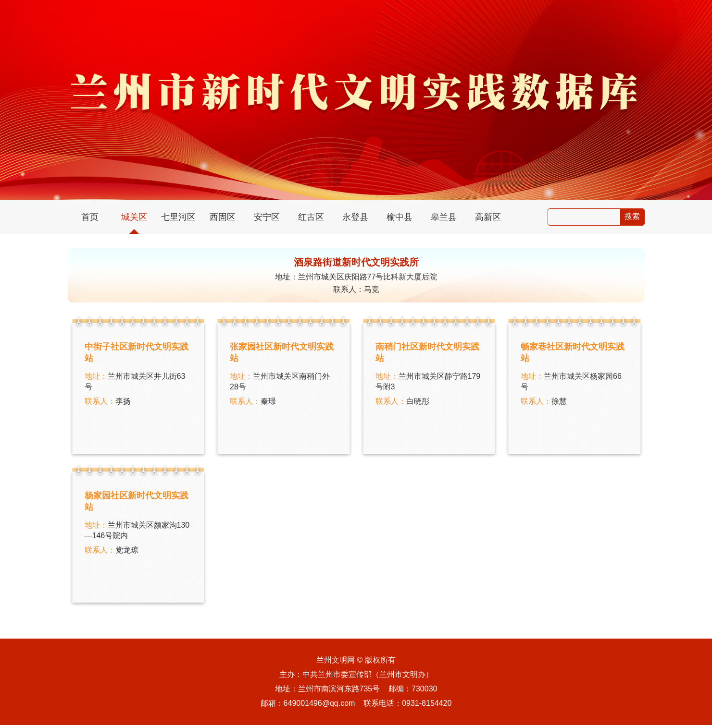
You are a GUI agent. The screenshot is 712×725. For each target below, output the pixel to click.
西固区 (223, 217)
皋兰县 (444, 217)
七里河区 (178, 217)
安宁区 (267, 217)
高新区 (488, 217)
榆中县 (399, 217)
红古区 (311, 217)
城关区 (134, 217)
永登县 (355, 217)
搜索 (632, 216)
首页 (90, 217)
